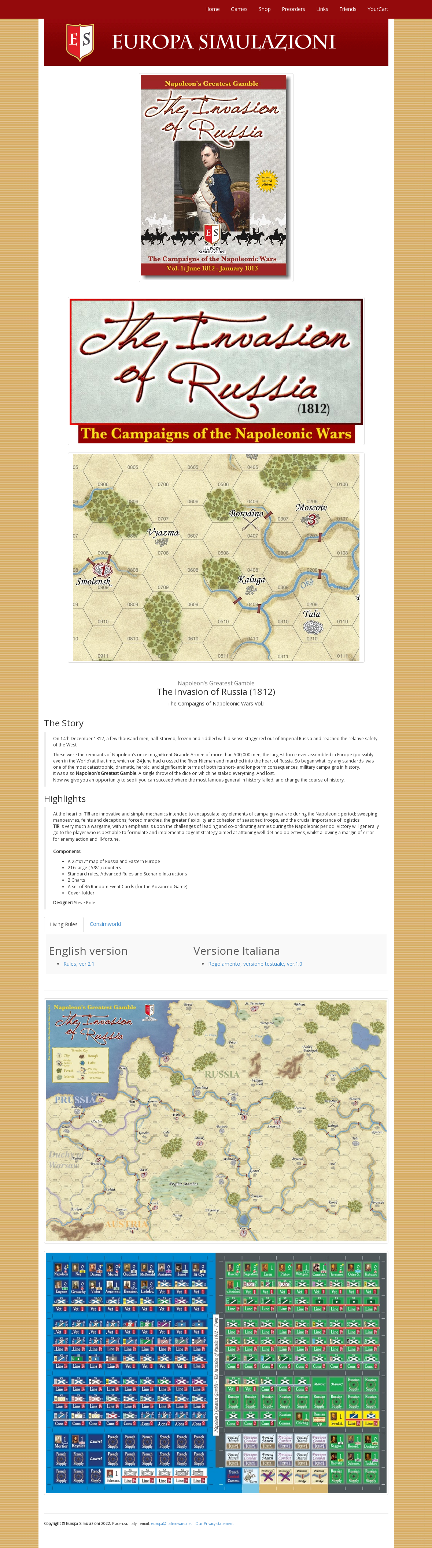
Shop (265, 8)
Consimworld (105, 923)
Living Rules (64, 924)
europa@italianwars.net (171, 1523)
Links (322, 8)
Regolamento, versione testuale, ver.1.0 (255, 963)
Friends (348, 8)
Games (239, 8)
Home (212, 8)
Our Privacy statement (214, 1523)
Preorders (293, 8)
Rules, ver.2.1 (79, 963)
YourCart (378, 8)
